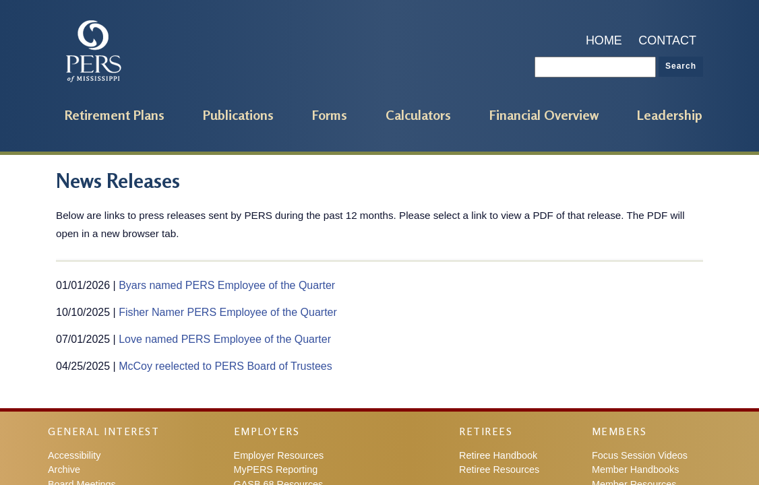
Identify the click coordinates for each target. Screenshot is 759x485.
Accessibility (74, 455)
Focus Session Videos (640, 455)
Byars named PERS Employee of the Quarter (227, 285)
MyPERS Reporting (276, 469)
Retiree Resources (499, 469)
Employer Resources (279, 455)
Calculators (418, 114)
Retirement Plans (114, 114)
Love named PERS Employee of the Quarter (225, 339)
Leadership (669, 114)
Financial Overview (544, 114)
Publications (238, 114)
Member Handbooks (635, 469)
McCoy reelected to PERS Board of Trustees (225, 366)
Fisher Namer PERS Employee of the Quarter (228, 312)
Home (604, 40)
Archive (64, 469)
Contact (667, 40)
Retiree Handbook (498, 455)
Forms (329, 114)
